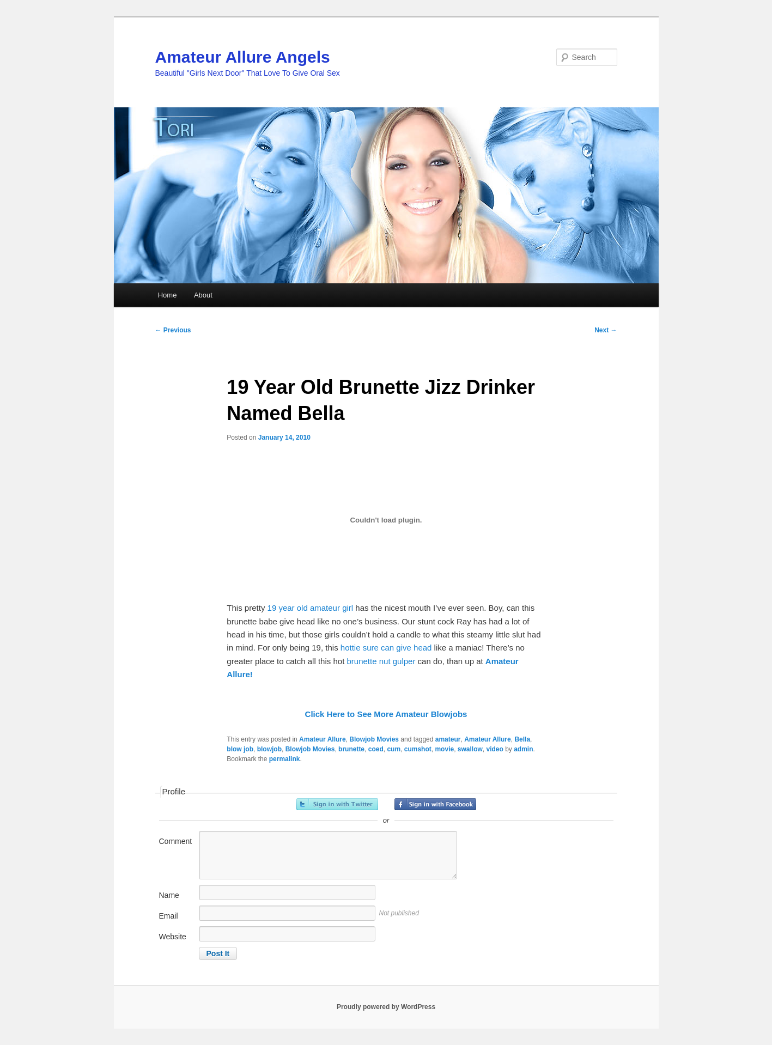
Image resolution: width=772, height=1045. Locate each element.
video (495, 749)
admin (523, 749)
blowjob (269, 749)
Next (605, 330)
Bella (522, 739)
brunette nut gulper (381, 661)
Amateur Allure (322, 739)
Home (167, 295)
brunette (351, 749)
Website (172, 936)
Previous (173, 330)
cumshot (417, 749)
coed (376, 749)
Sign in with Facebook (435, 804)
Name (169, 895)
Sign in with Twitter (337, 804)
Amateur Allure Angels (242, 57)
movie (444, 749)
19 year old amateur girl (312, 607)
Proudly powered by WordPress (386, 1007)
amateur (448, 739)
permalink (284, 759)
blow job (240, 749)
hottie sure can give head (387, 647)
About (203, 295)
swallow (470, 749)
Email (168, 916)
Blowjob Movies (374, 739)
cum (393, 749)
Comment (175, 841)
